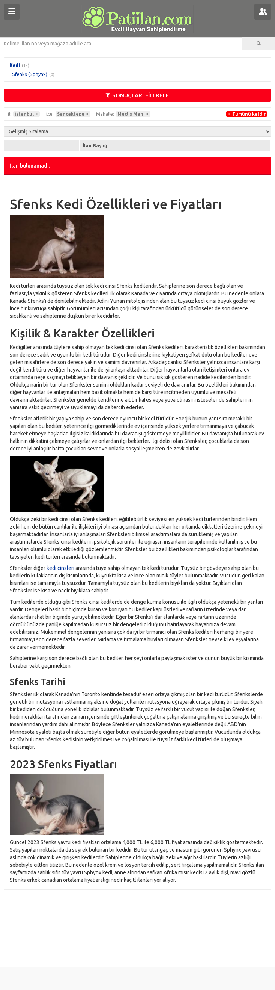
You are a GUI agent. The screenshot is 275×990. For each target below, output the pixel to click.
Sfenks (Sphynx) (29, 74)
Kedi (14, 65)
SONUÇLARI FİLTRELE (137, 95)
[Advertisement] (137, 924)
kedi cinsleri (60, 568)
